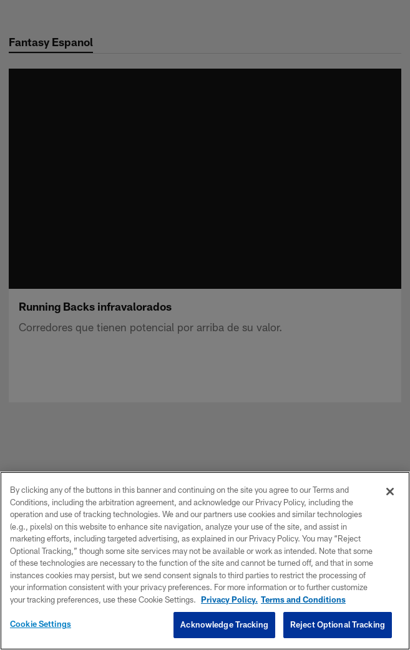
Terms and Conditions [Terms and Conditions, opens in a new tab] (303, 599)
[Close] (390, 491)
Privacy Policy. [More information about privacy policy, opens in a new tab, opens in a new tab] (229, 599)
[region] (205, 561)
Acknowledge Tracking (224, 624)
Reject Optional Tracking (337, 624)
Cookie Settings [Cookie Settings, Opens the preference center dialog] (40, 624)
